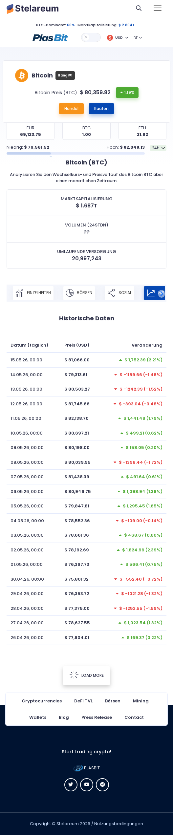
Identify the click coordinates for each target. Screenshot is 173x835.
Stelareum (67, 824)
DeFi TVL (83, 701)
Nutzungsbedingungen (118, 824)
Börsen (79, 293)
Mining (141, 701)
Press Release (96, 717)
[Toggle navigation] (157, 8)
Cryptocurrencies (42, 701)
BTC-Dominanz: (51, 25)
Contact (134, 717)
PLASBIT (86, 768)
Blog (64, 717)
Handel (71, 108)
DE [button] (136, 37)
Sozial (119, 293)
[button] (50, 37)
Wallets (37, 717)
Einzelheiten (33, 293)
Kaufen (101, 108)
